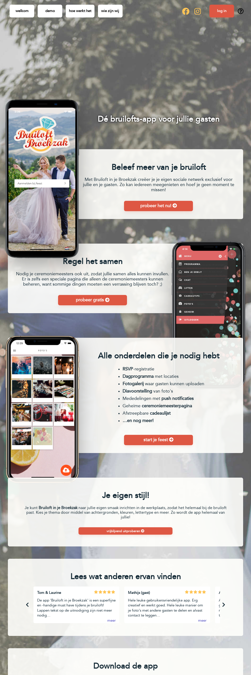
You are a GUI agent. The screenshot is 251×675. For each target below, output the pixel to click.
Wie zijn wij (110, 11)
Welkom (22, 11)
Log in (221, 11)
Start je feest (158, 439)
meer (111, 620)
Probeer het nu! (158, 205)
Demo (50, 11)
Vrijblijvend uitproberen (125, 531)
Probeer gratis (93, 300)
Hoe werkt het (80, 11)
